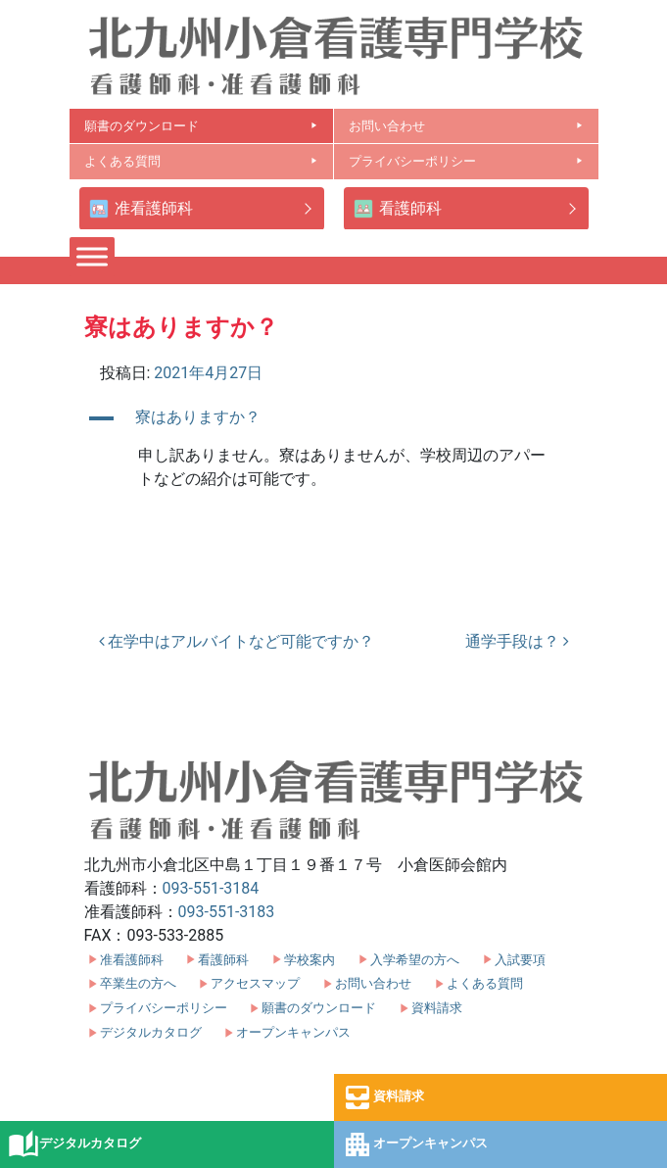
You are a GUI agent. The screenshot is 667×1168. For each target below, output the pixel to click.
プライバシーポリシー (466, 161)
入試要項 (520, 959)
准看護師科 (141, 209)
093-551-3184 (211, 888)
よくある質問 (201, 161)
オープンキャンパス (415, 1144)
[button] (334, 418)
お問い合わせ (466, 126)
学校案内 (309, 959)
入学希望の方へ (414, 959)
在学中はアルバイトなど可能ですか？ (237, 641)
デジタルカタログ (74, 1144)
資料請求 (383, 1097)
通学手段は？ (517, 641)
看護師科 (398, 209)
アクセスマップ (255, 983)
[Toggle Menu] (92, 256)
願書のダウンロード (201, 126)
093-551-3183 (226, 911)
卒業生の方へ (138, 983)
